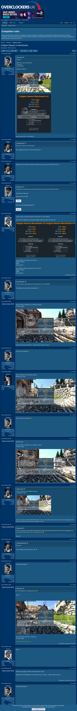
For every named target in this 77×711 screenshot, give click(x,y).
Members (21, 22)
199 (12, 50)
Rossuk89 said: (20, 281)
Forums (5, 22)
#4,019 (74, 683)
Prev (4, 50)
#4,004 (74, 183)
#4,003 (74, 161)
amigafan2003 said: (21, 543)
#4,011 (74, 438)
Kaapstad (4, 48)
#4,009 (74, 371)
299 (31, 50)
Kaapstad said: (20, 143)
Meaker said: (20, 489)
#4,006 (74, 278)
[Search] (73, 22)
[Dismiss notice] (74, 29)
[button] (16, 22)
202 (22, 50)
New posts (4, 25)
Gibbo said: (19, 57)
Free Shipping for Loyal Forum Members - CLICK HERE (15, 20)
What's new (12, 22)
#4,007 (74, 301)
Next (35, 50)
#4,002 (74, 139)
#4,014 (74, 539)
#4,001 (74, 53)
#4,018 (74, 668)
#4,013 (74, 524)
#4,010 (74, 415)
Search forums (12, 25)
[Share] (71, 54)
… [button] (9, 50)
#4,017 (74, 646)
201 (19, 50)
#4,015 (74, 561)
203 (25, 50)
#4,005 (74, 213)
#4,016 (74, 584)
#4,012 (74, 485)
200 (15, 50)
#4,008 (74, 348)
